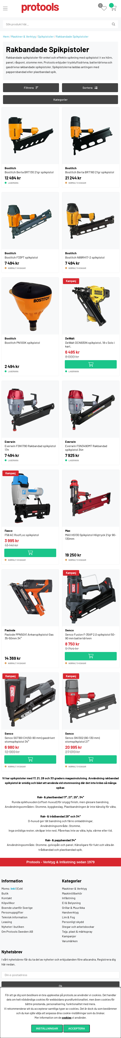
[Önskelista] (106, 9)
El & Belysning (71, 903)
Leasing (6, 922)
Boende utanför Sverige (17, 907)
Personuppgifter (12, 912)
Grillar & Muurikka (73, 907)
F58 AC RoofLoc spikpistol (22, 535)
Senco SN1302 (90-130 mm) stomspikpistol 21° (82, 739)
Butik (4, 893)
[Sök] (23, 24)
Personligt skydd (73, 922)
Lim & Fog (68, 917)
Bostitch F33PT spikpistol (21, 257)
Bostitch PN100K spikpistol (22, 342)
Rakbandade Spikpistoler (72, 36)
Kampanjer (69, 936)
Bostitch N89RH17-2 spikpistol (85, 257)
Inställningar (47, 1028)
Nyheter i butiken (12, 926)
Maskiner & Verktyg (23, 36)
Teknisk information (14, 917)
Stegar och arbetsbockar (78, 926)
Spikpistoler (46, 36)
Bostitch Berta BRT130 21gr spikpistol (29, 172)
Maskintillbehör (72, 893)
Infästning (68, 898)
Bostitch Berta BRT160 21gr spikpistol (89, 172)
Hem (6, 36)
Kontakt (6, 898)
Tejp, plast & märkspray (77, 931)
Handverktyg (70, 912)
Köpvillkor (8, 903)
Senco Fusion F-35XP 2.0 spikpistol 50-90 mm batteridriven (90, 636)
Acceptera (76, 1028)
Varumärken (70, 941)
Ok (60, 986)
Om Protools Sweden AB (17, 931)
